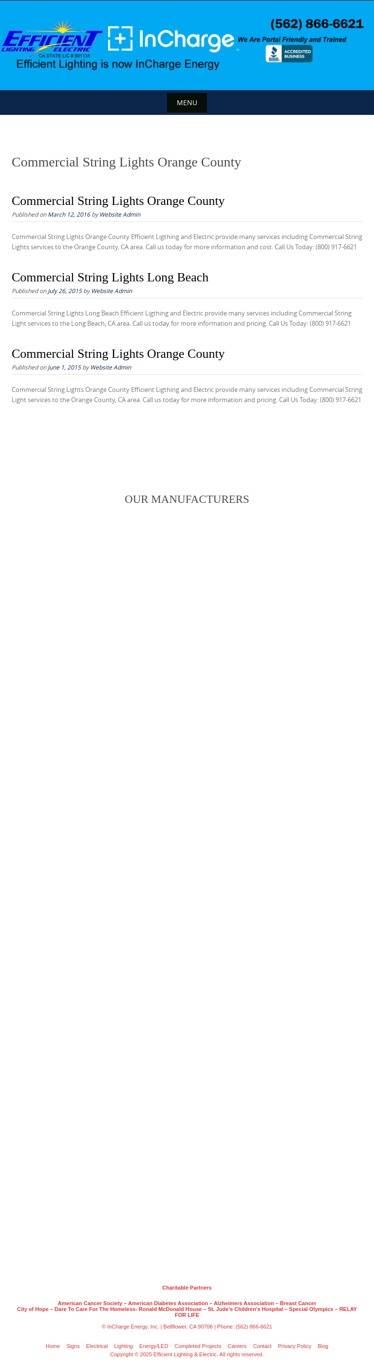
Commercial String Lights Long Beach (110, 277)
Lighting (123, 1346)
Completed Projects (197, 1346)
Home (53, 1346)
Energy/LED (153, 1346)
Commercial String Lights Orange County (118, 201)
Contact (262, 1346)
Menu (187, 102)
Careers (237, 1346)
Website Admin (119, 214)
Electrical (97, 1346)
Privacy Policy (294, 1346)
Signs (73, 1346)
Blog (323, 1346)
